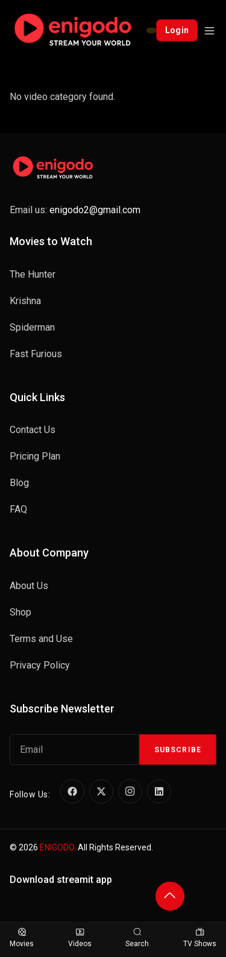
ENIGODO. (58, 847)
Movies (22, 938)
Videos (80, 938)
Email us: (75, 210)
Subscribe (177, 750)
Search (137, 938)
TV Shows (199, 938)
